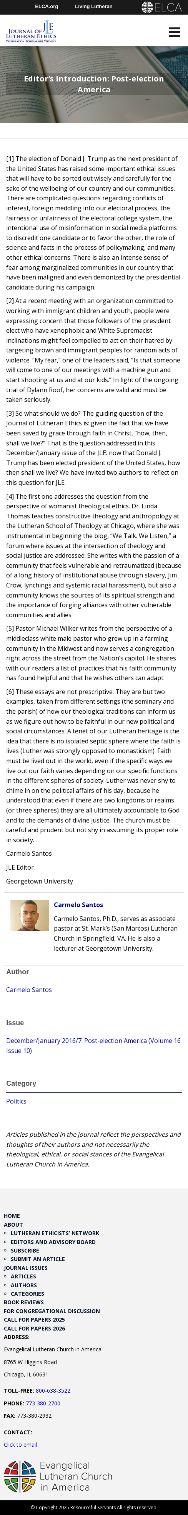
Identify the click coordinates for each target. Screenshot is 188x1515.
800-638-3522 (53, 1390)
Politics (16, 1101)
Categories (27, 1293)
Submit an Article (38, 1259)
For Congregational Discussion (52, 1311)
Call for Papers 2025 (34, 1319)
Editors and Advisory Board (53, 1242)
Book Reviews (24, 1302)
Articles (23, 1276)
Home (12, 1215)
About (13, 1224)
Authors (24, 1285)
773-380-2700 (43, 1403)
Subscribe (25, 1250)
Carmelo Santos (78, 905)
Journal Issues (26, 1267)
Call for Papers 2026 (34, 1328)
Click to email (20, 1444)
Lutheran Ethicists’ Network (55, 1233)
